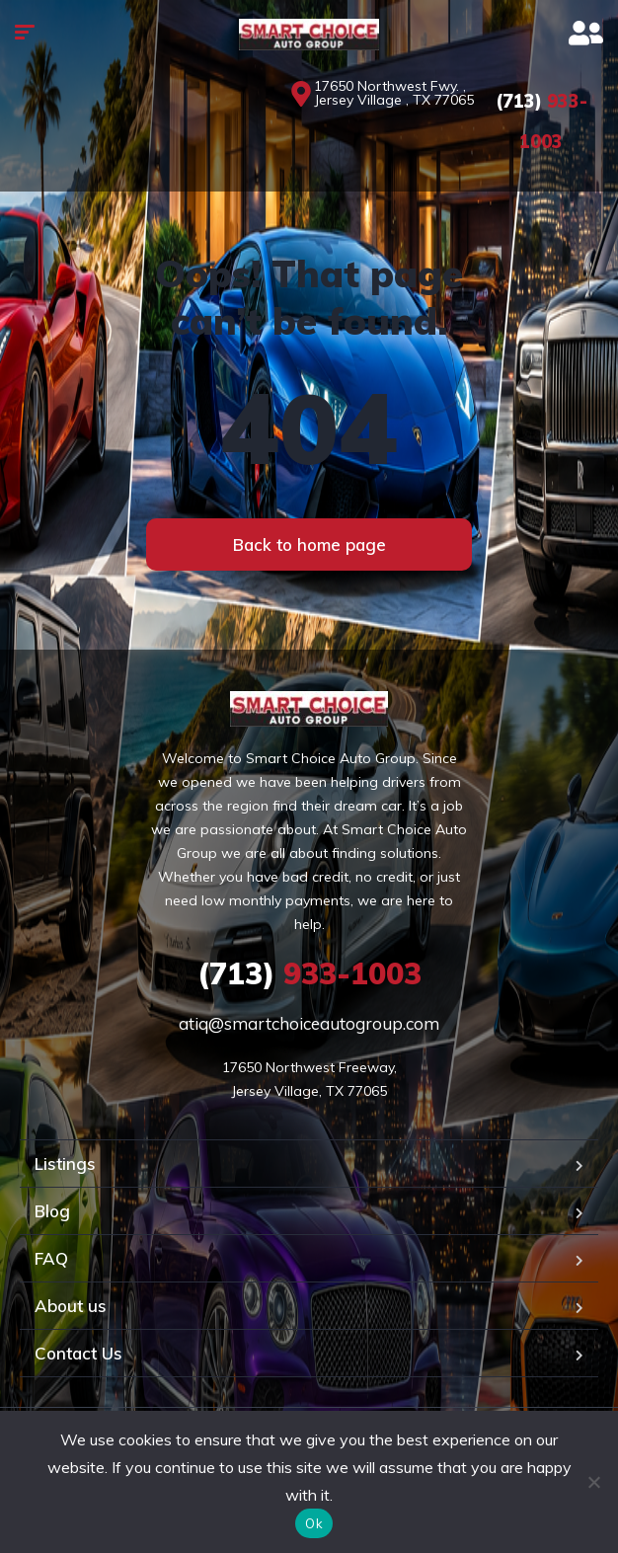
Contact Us (78, 1353)
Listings (65, 1163)
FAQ (51, 1258)
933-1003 (309, 973)
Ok (314, 1523)
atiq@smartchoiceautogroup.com (309, 1023)
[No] (593, 1482)
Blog (52, 1211)
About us (71, 1305)
